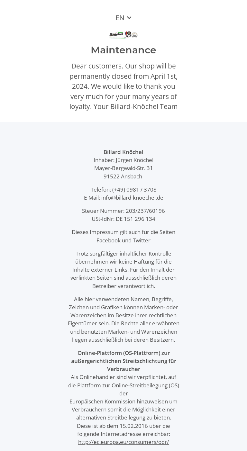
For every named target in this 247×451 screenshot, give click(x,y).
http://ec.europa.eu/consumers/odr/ (123, 442)
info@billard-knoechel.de (132, 197)
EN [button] (119, 17)
